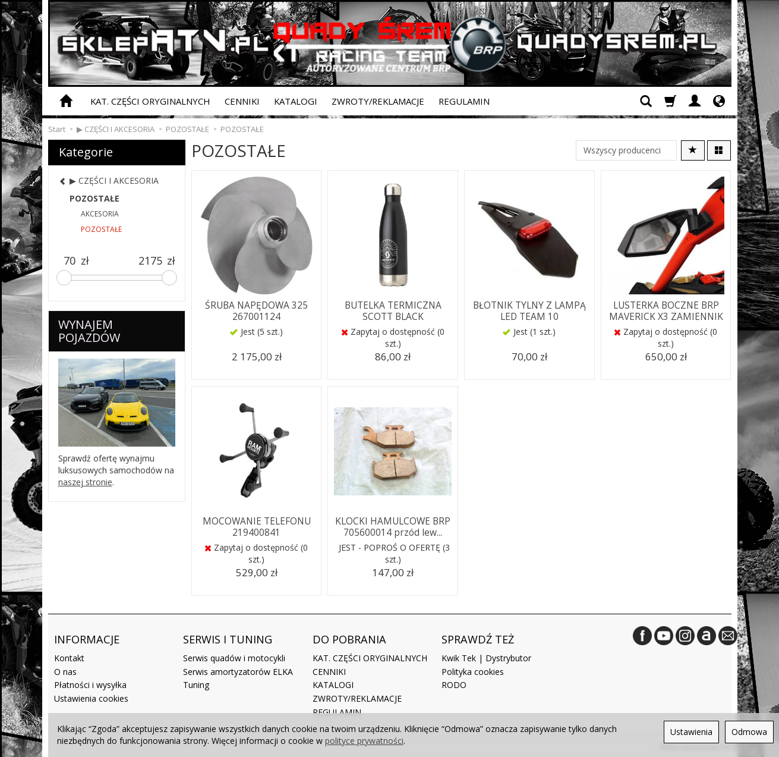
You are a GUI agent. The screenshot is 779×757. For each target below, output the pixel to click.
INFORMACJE (86, 638)
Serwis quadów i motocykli (234, 656)
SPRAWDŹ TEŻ (477, 638)
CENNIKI (242, 101)
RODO (453, 683)
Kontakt (69, 656)
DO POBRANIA (349, 638)
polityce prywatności (364, 740)
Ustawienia (691, 731)
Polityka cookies (472, 670)
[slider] (64, 277)
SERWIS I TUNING (227, 638)
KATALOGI (295, 101)
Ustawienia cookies (91, 696)
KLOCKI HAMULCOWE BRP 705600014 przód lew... (392, 526)
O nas (65, 670)
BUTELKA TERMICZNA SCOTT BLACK (393, 310)
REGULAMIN (464, 101)
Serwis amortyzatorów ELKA (238, 670)
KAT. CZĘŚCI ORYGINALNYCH (150, 101)
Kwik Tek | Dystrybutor (486, 656)
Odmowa (749, 731)
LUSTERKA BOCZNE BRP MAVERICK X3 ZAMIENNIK (666, 310)
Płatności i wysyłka (90, 683)
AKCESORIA (100, 214)
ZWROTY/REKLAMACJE (378, 101)
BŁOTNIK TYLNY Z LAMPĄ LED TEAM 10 (529, 310)
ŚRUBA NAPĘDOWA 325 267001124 (257, 310)
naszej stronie (85, 482)
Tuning (196, 683)
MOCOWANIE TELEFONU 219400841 (257, 526)
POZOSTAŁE (94, 198)
